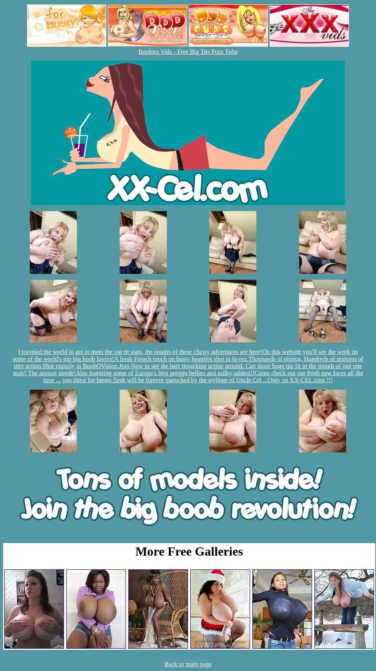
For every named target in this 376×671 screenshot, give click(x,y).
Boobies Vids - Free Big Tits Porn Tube (188, 51)
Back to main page (188, 664)
